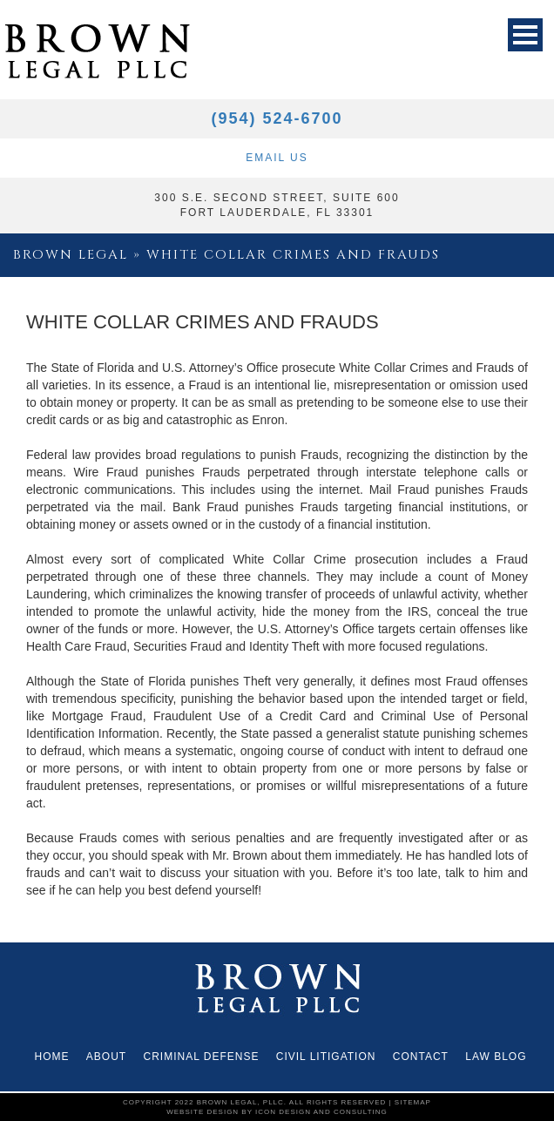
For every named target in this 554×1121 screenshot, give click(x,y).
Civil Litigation (326, 1056)
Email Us (277, 158)
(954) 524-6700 (276, 118)
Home (51, 1056)
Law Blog (495, 1056)
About (106, 1056)
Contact (421, 1056)
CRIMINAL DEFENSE (202, 1056)
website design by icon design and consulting (277, 1112)
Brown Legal (70, 255)
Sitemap (413, 1102)
